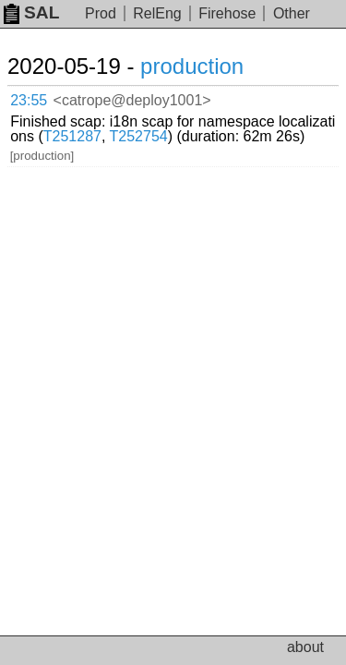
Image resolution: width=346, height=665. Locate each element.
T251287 (72, 136)
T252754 (139, 136)
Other (291, 13)
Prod (100, 13)
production (192, 66)
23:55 (28, 100)
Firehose (227, 13)
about (305, 647)
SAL (31, 12)
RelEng (157, 13)
